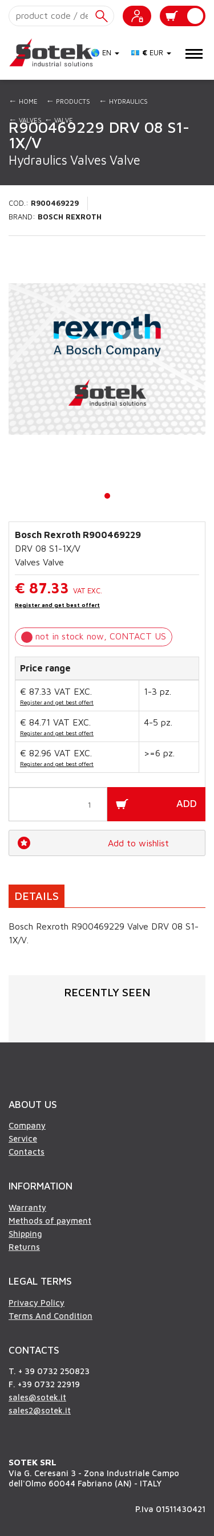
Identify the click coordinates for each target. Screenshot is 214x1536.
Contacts (27, 1151)
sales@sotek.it (37, 1397)
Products (68, 100)
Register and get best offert (57, 604)
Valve (59, 119)
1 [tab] (107, 496)
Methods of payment (50, 1220)
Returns (24, 1247)
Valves (25, 119)
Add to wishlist (138, 843)
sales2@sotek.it (40, 1410)
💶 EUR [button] (151, 52)
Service (23, 1138)
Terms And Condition (50, 1316)
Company (27, 1125)
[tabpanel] (107, 359)
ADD (186, 803)
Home (23, 100)
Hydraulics (123, 100)
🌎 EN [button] (105, 52)
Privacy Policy (36, 1302)
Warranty (27, 1207)
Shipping (25, 1233)
